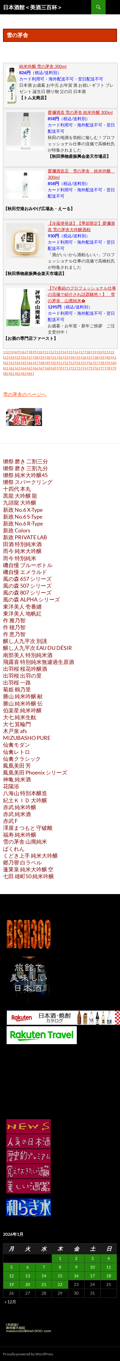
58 (102, 363)
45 (24, 363)
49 (48, 363)
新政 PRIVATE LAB (25, 537)
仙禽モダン (16, 744)
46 (30, 363)
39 (102, 357)
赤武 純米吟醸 (19, 807)
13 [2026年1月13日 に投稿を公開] (27, 1275)
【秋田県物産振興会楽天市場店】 (79, 156)
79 (114, 368)
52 (66, 363)
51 (60, 363)
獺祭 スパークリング (27, 482)
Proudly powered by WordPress (28, 1354)
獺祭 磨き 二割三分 (25, 461)
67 (42, 368)
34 (72, 357)
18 (88, 352)
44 (18, 363)
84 (30, 373)
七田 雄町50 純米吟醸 (28, 876)
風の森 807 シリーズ (27, 592)
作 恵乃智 (14, 634)
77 (102, 368)
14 (64, 352)
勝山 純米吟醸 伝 (23, 703)
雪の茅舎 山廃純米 (25, 841)
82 (18, 373)
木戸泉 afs (15, 731)
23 (6, 357)
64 (24, 368)
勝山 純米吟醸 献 (23, 696)
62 (12, 368)
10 (40, 352)
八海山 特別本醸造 (25, 793)
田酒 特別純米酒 (22, 544)
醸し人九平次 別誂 (25, 641)
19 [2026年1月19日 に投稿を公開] (11, 1284)
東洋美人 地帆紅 (22, 613)
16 (76, 352)
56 (90, 363)
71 (66, 368)
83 (24, 373)
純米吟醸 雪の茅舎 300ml (43, 66)
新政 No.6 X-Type (23, 509)
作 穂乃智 (14, 627)
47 (36, 363)
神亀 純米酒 (17, 779)
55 (84, 363)
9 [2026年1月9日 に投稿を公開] (76, 1267)
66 (36, 368)
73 (78, 368)
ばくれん (14, 848)
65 (30, 368)
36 (84, 357)
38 (96, 357)
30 (48, 357)
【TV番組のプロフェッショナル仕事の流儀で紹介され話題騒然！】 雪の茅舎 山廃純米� (82, 294)
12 (52, 352)
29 (42, 357)
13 (58, 352)
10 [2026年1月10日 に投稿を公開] (92, 1267)
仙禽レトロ (16, 752)
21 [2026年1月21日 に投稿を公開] (43, 1284)
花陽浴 (11, 786)
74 (84, 368)
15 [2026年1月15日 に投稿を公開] (60, 1275)
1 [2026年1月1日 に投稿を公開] (60, 1258)
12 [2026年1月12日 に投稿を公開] (11, 1275)
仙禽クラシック (22, 758)
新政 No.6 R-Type (23, 523)
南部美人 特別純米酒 (27, 655)
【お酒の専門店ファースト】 (30, 338)
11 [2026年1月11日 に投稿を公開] (108, 1267)
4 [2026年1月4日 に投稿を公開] (108, 1258)
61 (6, 368)
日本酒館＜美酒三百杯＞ (32, 7)
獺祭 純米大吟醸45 (25, 475)
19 (94, 352)
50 (54, 363)
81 (12, 373)
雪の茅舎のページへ (24, 394)
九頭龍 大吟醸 (19, 502)
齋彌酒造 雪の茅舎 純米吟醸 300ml (80, 112)
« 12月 (10, 1301)
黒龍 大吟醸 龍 (20, 495)
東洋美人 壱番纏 (22, 606)
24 (12, 357)
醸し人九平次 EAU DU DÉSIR (37, 647)
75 (90, 368)
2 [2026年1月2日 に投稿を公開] (76, 1258)
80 (6, 373)
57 (96, 363)
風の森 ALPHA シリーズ (31, 599)
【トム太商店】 (34, 97)
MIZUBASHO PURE (26, 737)
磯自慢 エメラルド (25, 572)
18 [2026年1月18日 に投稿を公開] (108, 1275)
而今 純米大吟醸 (22, 551)
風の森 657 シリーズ (27, 578)
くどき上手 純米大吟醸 (30, 855)
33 (66, 357)
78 (108, 368)
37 (90, 357)
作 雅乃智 (14, 620)
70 (60, 368)
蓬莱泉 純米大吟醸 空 (28, 869)
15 (70, 352)
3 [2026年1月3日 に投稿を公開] (92, 1258)
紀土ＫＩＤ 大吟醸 (25, 800)
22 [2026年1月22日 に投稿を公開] (60, 1284)
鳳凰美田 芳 (17, 765)
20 (100, 352)
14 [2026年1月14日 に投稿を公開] (43, 1275)
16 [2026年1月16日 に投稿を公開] (76, 1275)
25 (18, 357)
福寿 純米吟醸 (19, 834)
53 (72, 363)
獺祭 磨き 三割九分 (25, 468)
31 (54, 357)
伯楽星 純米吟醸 (22, 710)
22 (112, 352)
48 (42, 363)
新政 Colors (16, 530)
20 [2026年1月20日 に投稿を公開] (27, 1284)
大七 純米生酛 (19, 717)
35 (78, 357)
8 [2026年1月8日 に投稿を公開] (60, 1267)
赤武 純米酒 (17, 814)
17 (82, 352)
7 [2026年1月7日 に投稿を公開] (44, 1267)
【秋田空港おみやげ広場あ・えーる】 (39, 208)
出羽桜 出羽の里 (22, 675)
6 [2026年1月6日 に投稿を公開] (27, 1267)
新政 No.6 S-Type (22, 516)
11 (46, 352)
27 (30, 357)
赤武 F (10, 821)
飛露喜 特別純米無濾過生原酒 (38, 662)
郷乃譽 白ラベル (22, 862)
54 (78, 363)
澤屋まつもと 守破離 (27, 827)
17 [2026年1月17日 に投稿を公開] (92, 1275)
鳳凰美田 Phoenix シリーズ (35, 772)
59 (108, 363)
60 (114, 363)
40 (108, 357)
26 (24, 357)
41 (114, 357)
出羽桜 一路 (17, 682)
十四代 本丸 (17, 488)
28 (36, 357)
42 (6, 363)
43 (12, 363)
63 (18, 368)
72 (72, 368)
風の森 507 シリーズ (27, 585)
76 (96, 368)
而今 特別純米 (19, 558)
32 (60, 357)
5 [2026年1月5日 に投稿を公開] (11, 1267)
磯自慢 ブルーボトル (27, 565)
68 (48, 368)
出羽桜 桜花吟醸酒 (25, 668)
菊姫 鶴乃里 (17, 689)
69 (54, 368)
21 (106, 352)
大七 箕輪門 (17, 724)
